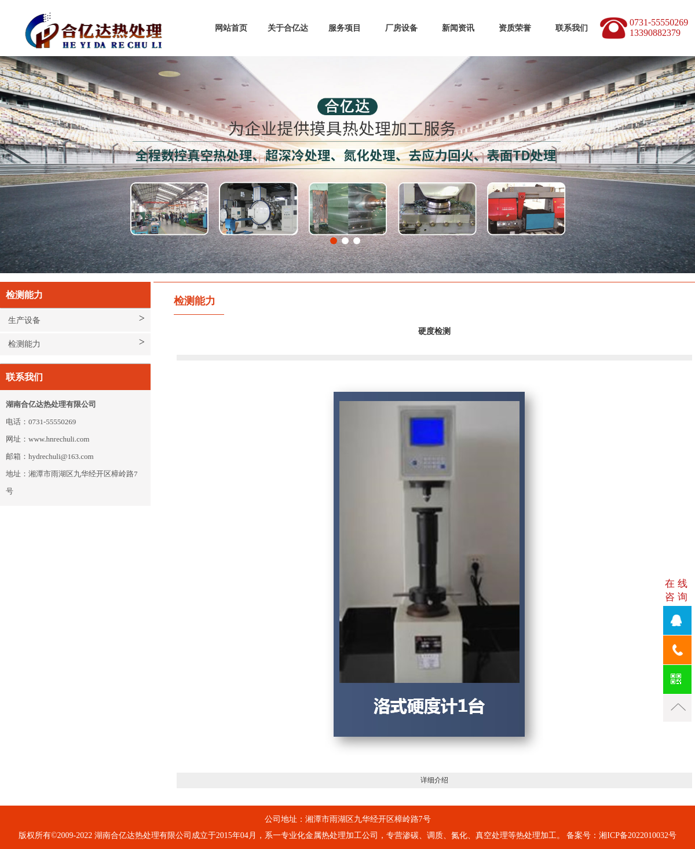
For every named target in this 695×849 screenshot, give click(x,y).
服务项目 (344, 28)
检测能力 (24, 344)
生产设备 (24, 320)
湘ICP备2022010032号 (637, 835)
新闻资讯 (458, 28)
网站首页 (231, 28)
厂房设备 (401, 28)
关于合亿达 (288, 28)
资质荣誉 (515, 28)
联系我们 (571, 28)
